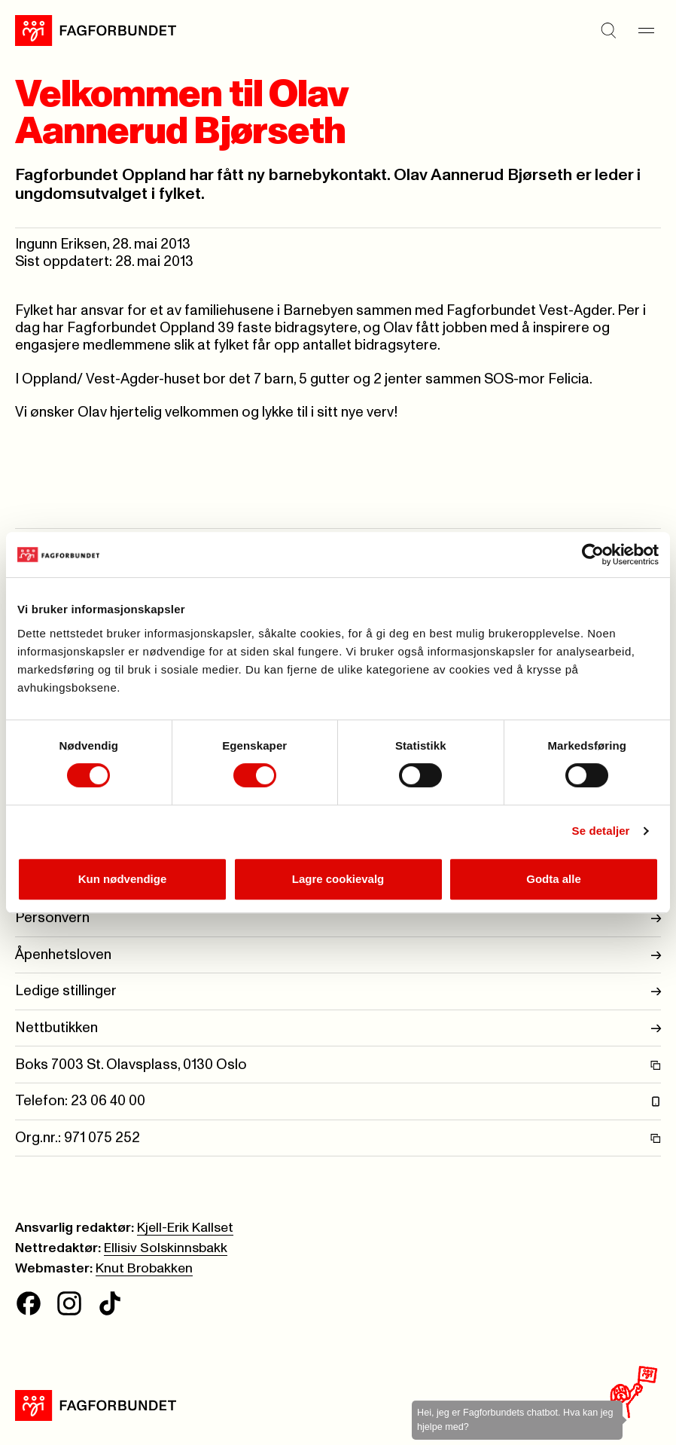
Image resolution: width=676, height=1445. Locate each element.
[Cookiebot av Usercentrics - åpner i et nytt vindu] (593, 554)
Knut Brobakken (144, 1268)
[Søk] (608, 31)
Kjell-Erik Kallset (185, 1228)
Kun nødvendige (122, 878)
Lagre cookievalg (338, 878)
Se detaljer (601, 830)
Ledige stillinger (338, 991)
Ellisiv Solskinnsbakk (165, 1248)
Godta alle (553, 878)
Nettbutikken (338, 1028)
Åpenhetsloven (338, 955)
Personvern (338, 918)
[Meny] (646, 31)
